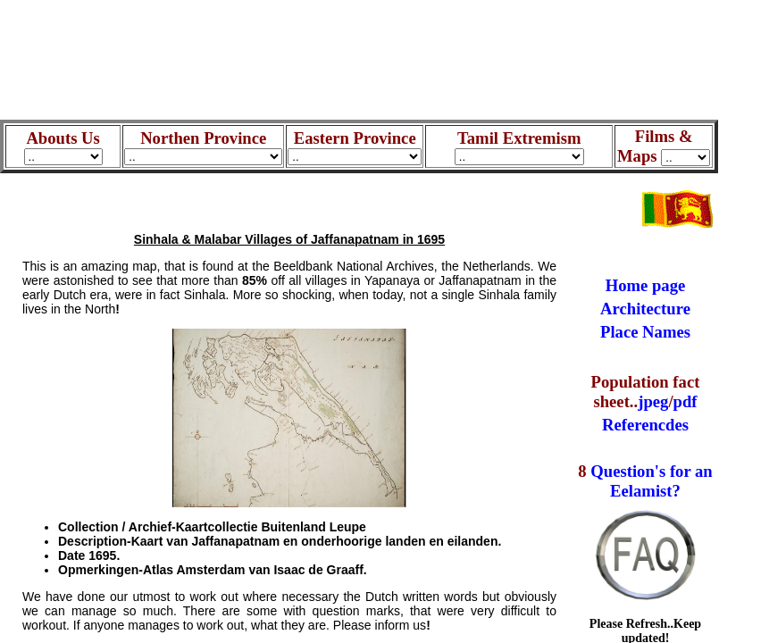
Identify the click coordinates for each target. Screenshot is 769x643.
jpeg (653, 401)
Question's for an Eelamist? (651, 481)
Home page (646, 285)
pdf (685, 401)
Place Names (645, 331)
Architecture (645, 308)
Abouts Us (63, 146)
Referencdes (645, 424)
